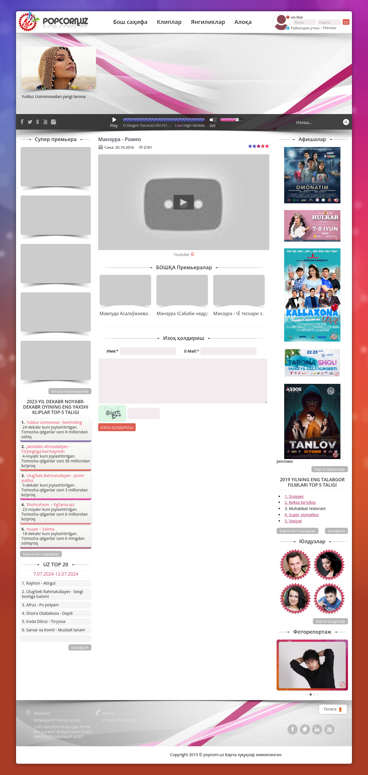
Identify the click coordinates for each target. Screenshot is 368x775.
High (187, 125)
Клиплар (169, 22)
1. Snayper (294, 496)
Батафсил (336, 530)
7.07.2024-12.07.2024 (55, 574)
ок (346, 22)
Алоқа (243, 22)
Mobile (199, 125)
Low (178, 125)
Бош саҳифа (130, 22)
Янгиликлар (208, 22)
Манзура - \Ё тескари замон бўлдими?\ (255, 313)
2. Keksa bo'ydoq (300, 502)
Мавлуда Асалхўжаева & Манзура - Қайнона (148, 313)
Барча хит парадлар (297, 530)
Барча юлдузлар (330, 621)
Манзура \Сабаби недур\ (183, 313)
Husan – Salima (40, 529)
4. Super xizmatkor (302, 514)
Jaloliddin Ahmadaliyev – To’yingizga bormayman (46, 449)
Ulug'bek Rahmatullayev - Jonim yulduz (52, 478)
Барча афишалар (330, 469)
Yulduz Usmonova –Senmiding (54, 422)
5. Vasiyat (293, 521)
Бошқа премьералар (69, 391)
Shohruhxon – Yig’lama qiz (50, 504)
